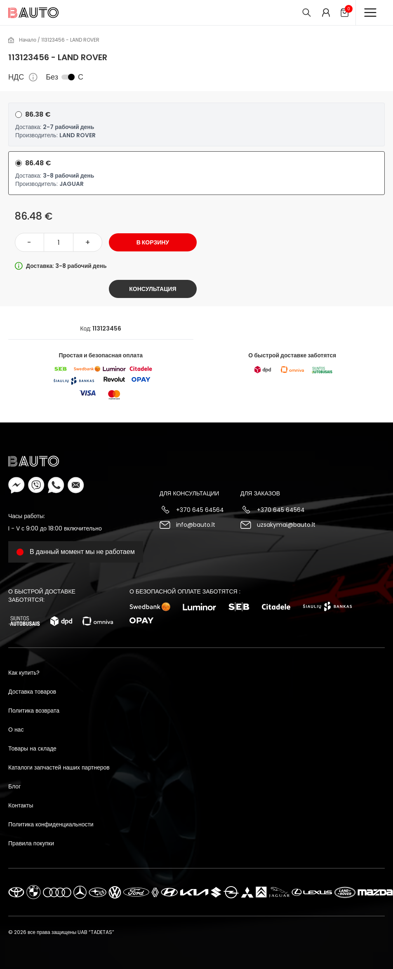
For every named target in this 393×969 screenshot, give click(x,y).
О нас (16, 729)
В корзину (152, 242)
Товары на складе (32, 748)
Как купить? (24, 673)
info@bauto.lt (195, 525)
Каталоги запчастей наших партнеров (59, 767)
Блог (14, 786)
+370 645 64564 (200, 510)
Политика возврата (33, 710)
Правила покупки (31, 843)
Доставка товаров (32, 691)
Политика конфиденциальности (51, 824)
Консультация (152, 289)
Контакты (20, 805)
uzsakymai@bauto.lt (286, 525)
